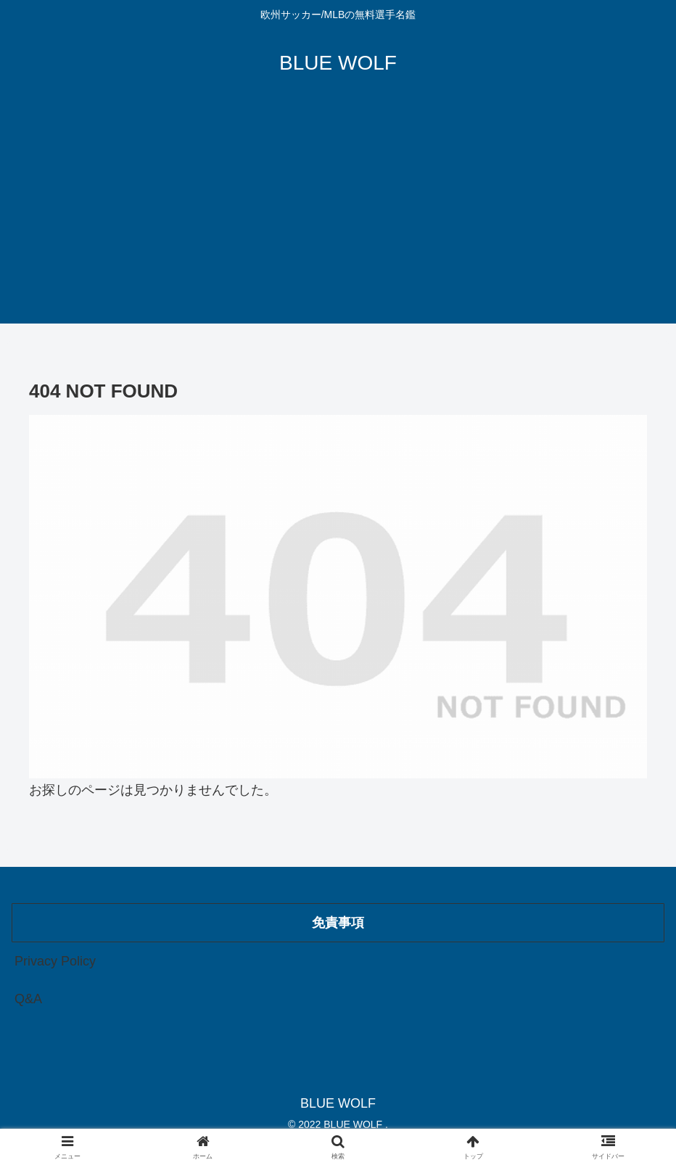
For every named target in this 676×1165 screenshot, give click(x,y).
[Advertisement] (338, 222)
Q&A (28, 999)
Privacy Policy (55, 961)
